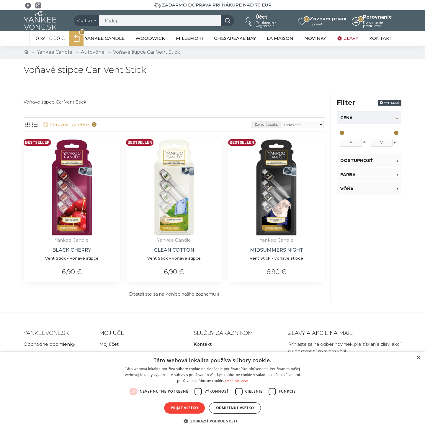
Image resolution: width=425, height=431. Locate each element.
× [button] (418, 358)
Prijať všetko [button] (184, 407)
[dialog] (212, 391)
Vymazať (392, 102)
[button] (212, 421)
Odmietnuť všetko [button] (235, 407)
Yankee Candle (54, 52)
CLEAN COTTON (174, 250)
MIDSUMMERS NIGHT (276, 250)
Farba (348, 174)
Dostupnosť (356, 160)
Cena (346, 117)
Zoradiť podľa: (266, 124)
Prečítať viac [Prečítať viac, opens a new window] (236, 380)
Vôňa (347, 188)
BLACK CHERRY (71, 250)
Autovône (92, 52)
